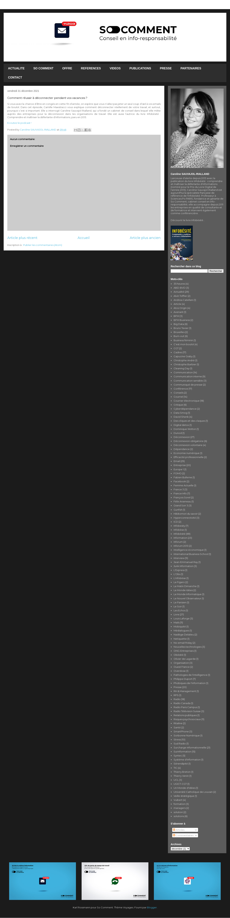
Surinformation (182, 751)
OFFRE (67, 68)
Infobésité (179, 533)
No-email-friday (183, 642)
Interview (179, 558)
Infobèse (179, 529)
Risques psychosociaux (187, 719)
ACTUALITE (16, 68)
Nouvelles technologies (188, 646)
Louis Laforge (181, 618)
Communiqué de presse (188, 384)
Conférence (181, 388)
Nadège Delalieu (184, 634)
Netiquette (180, 638)
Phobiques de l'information (190, 683)
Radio (177, 699)
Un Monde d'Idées (184, 787)
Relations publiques (185, 715)
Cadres (178, 352)
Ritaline (178, 723)
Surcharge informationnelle (190, 747)
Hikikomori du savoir (186, 513)
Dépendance (182, 449)
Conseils (178, 392)
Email (177, 461)
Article (177, 303)
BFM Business (182, 320)
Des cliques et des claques (189, 420)
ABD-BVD (179, 287)
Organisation (181, 662)
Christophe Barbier (185, 364)
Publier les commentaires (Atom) (42, 245)
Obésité (178, 654)
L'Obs (177, 574)
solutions (179, 816)
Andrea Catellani (183, 299)
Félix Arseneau (182, 501)
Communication (183, 372)
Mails (176, 622)
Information (180, 537)
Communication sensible (188, 380)
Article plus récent (22, 238)
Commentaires (183, 835)
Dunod (178, 433)
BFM (176, 316)
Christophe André (184, 360)
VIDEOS (115, 68)
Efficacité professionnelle (189, 457)
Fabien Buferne (183, 477)
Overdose (180, 670)
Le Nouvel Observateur (187, 598)
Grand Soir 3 (181, 505)
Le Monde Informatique (188, 594)
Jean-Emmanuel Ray (186, 562)
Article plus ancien (145, 238)
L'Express (179, 570)
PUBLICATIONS (140, 68)
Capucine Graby (183, 356)
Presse (178, 687)
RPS (176, 695)
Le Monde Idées (183, 590)
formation (179, 803)
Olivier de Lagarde (185, 658)
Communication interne (188, 376)
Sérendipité (181, 763)
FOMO (178, 473)
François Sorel (182, 497)
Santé (177, 727)
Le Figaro (179, 582)
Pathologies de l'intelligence (190, 674)
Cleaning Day (181, 368)
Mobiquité (180, 626)
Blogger (152, 907)
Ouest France (182, 666)
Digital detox (181, 424)
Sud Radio (180, 743)
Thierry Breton (182, 771)
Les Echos (179, 610)
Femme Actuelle (183, 485)
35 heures (179, 283)
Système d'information (187, 759)
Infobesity (179, 525)
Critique (178, 404)
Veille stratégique (184, 795)
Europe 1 (179, 469)
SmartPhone (181, 731)
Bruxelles (179, 332)
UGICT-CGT (180, 783)
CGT (176, 348)
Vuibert (178, 799)
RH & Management (185, 691)
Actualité (179, 291)
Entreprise (180, 465)
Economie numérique (187, 453)
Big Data (179, 324)
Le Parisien (180, 602)
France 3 (179, 489)
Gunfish (178, 509)
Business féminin (183, 340)
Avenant (178, 312)
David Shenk (181, 416)
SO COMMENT (43, 68)
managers (180, 807)
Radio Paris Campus (185, 707)
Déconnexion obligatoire (189, 441)
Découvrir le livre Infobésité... (188, 220)
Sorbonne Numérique (187, 735)
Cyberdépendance (185, 408)
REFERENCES (91, 68)
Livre (176, 614)
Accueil (84, 238)
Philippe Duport (183, 678)
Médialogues (181, 630)
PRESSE (166, 68)
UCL (176, 779)
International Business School (191, 554)
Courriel (178, 396)
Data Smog (180, 412)
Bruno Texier (181, 328)
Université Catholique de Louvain (193, 791)
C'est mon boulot (184, 344)
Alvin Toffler (180, 295)
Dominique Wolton (185, 429)
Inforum (178, 541)
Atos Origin (180, 307)
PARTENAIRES (191, 68)
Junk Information (183, 566)
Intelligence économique (189, 549)
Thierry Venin (181, 775)
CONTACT (15, 77)
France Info (180, 493)
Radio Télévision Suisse (187, 711)
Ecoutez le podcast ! (19, 122)
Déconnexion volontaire (188, 445)
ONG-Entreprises (184, 650)
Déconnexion (182, 437)
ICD (176, 521)
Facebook (180, 481)
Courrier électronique (187, 400)
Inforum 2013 (181, 545)
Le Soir (178, 606)
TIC (175, 767)
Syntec (178, 755)
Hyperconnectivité (185, 517)
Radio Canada (182, 703)
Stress (177, 739)
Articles (178, 829)
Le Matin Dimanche (185, 586)
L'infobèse (180, 578)
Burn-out (179, 336)
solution (178, 812)
